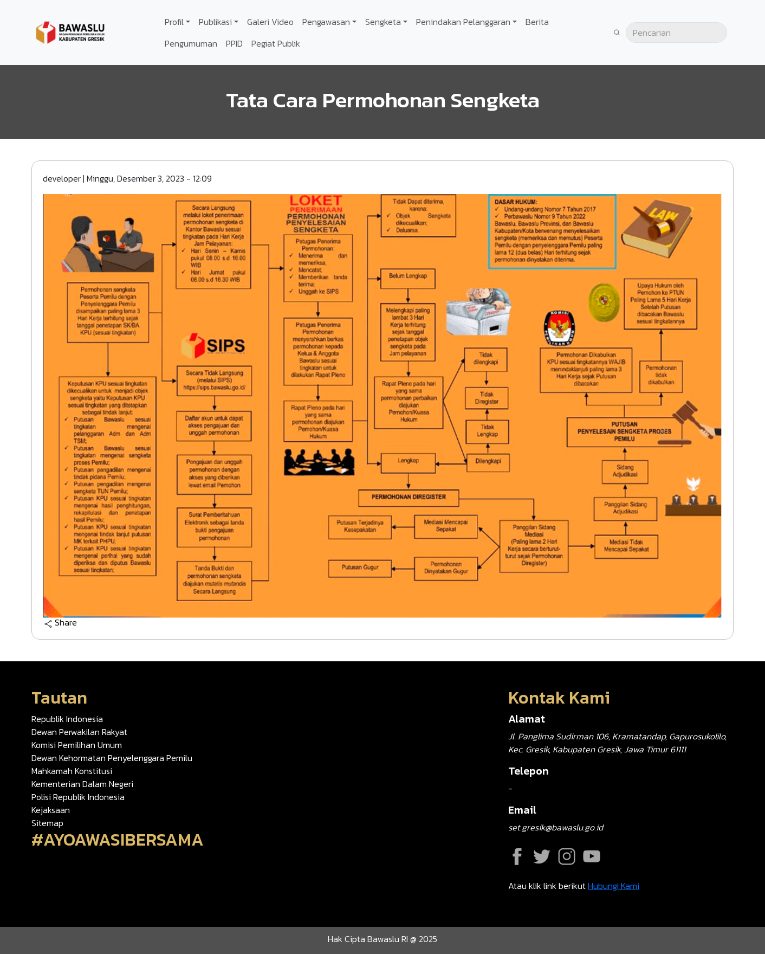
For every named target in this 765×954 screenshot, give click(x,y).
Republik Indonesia (67, 718)
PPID (234, 43)
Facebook (517, 856)
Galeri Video (270, 21)
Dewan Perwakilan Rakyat (79, 731)
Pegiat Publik (275, 43)
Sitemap (47, 822)
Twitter (541, 856)
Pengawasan (326, 21)
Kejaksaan (50, 809)
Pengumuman (191, 43)
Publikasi (215, 21)
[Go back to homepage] (70, 31)
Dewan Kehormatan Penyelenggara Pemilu (111, 757)
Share (60, 623)
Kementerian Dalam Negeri (82, 783)
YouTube (591, 856)
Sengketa (383, 21)
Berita (537, 21)
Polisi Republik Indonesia (78, 796)
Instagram (566, 856)
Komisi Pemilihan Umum (76, 744)
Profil (174, 21)
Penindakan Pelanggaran (463, 21)
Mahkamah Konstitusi (71, 770)
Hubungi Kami (613, 885)
